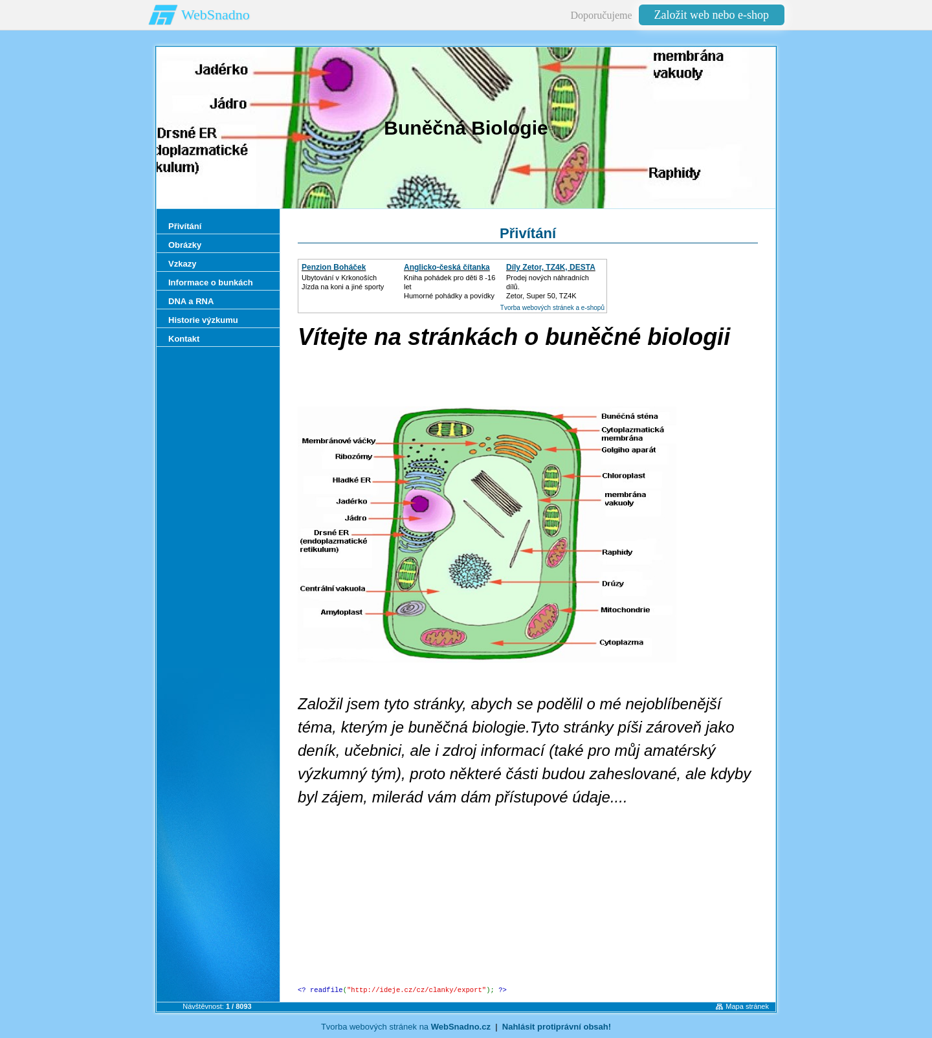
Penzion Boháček (334, 267)
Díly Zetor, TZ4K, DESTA (550, 267)
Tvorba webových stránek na (406, 1027)
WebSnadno (215, 14)
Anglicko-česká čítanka (447, 267)
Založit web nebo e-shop (711, 14)
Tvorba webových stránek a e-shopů (552, 307)
